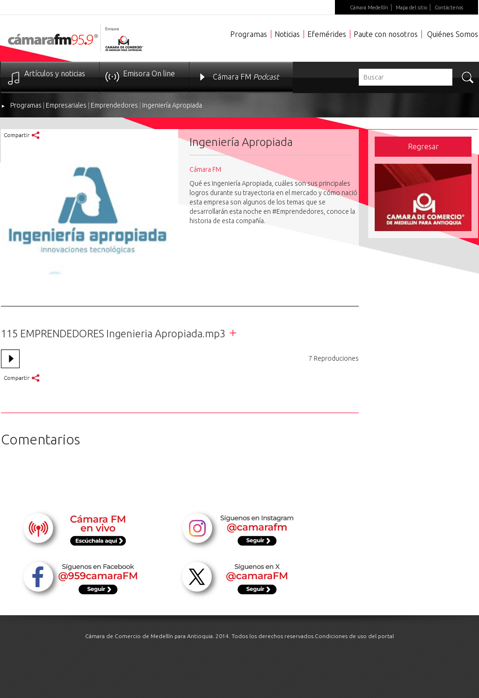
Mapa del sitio (411, 7)
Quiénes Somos (452, 34)
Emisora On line (149, 73)
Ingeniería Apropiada (172, 105)
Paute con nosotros (386, 34)
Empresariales (66, 105)
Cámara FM (246, 77)
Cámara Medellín (369, 7)
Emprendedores (114, 105)
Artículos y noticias (54, 73)
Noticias (287, 34)
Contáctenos (449, 7)
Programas (248, 34)
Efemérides (326, 34)
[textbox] (405, 77)
